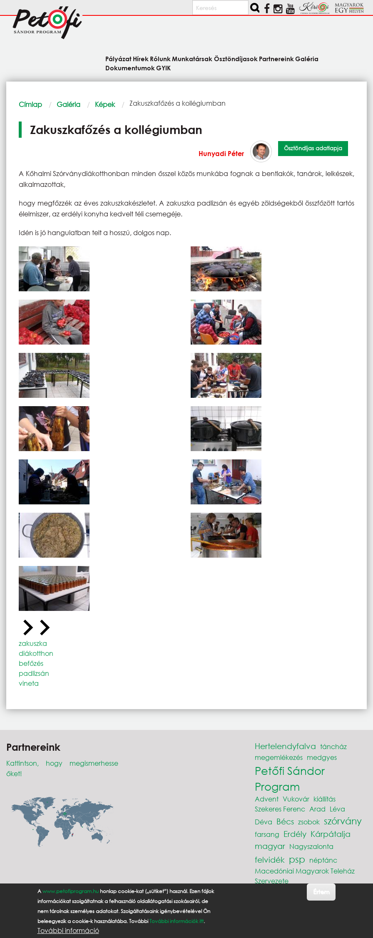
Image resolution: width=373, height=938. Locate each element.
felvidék (270, 859)
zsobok (309, 821)
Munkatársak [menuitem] (192, 58)
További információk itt (176, 921)
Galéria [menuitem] (306, 58)
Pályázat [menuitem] (118, 58)
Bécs (285, 821)
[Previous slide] (27, 628)
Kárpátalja (331, 834)
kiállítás (324, 798)
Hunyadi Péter (221, 153)
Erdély (294, 834)
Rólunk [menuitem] (160, 58)
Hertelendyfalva (285, 746)
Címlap (30, 104)
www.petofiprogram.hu (70, 891)
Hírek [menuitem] (141, 58)
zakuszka (33, 643)
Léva (337, 808)
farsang (267, 834)
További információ (68, 930)
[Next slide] (43, 628)
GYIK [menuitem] (163, 67)
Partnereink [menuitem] (276, 58)
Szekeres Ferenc (280, 808)
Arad (317, 808)
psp (297, 859)
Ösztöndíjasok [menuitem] (236, 58)
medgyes (322, 757)
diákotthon (36, 653)
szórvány (343, 821)
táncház (333, 746)
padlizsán (34, 673)
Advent (267, 798)
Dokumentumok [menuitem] (130, 67)
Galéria (68, 104)
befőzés (31, 663)
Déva (263, 821)
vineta (29, 683)
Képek (105, 104)
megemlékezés (279, 757)
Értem (321, 892)
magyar (270, 846)
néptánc (323, 860)
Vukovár (296, 798)
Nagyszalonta (311, 846)
